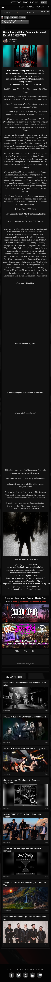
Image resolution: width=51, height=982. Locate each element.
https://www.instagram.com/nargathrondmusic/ (25, 570)
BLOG (25, 2)
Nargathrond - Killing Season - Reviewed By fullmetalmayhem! (14, 21)
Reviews (9, 598)
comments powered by (25, 664)
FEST (21, 7)
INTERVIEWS (15, 2)
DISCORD (45, 11)
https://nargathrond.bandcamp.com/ (25, 586)
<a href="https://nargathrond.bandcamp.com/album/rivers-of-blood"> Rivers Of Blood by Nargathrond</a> (25, 402)
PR (48, 7)
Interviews (20, 598)
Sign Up (43, 2)
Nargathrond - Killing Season (19, 71)
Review (22, 18)
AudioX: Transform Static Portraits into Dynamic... (25, 748)
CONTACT (40, 7)
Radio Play (40, 598)
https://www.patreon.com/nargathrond (25, 573)
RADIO (33, 2)
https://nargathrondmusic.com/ (25, 564)
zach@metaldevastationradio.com (29, 602)
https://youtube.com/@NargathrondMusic (25, 581)
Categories (14, 18)
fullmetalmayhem (13, 73)
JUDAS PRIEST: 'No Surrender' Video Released (24, 717)
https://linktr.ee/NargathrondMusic (25, 575)
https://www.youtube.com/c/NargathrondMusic (25, 578)
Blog (6, 18)
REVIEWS (30, 7)
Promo (30, 598)
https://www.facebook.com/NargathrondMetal (25, 567)
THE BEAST (13, 39)
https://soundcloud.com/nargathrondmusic (25, 589)
